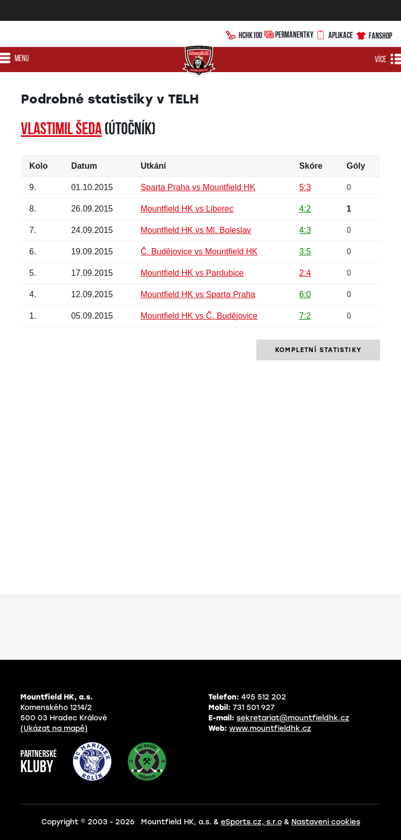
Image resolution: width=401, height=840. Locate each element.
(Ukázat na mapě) (54, 728)
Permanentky (288, 34)
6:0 (305, 294)
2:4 (305, 273)
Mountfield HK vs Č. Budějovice (198, 315)
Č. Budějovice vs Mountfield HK (198, 251)
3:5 (305, 251)
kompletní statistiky (318, 350)
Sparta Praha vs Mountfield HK (197, 187)
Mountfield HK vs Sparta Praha (197, 294)
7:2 (305, 315)
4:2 (305, 208)
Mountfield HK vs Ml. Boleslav (195, 230)
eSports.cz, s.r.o (251, 822)
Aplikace (334, 34)
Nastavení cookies (325, 822)
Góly (356, 165)
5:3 (305, 187)
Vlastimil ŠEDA (61, 130)
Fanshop (373, 34)
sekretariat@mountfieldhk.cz (293, 718)
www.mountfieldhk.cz (270, 728)
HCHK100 (244, 34)
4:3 (305, 230)
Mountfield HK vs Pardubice (191, 273)
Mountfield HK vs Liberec (186, 208)
